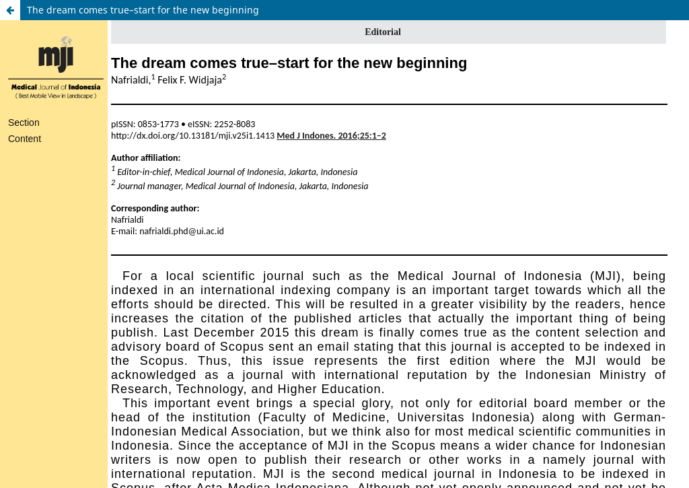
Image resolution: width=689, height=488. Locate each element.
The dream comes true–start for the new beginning (143, 9)
